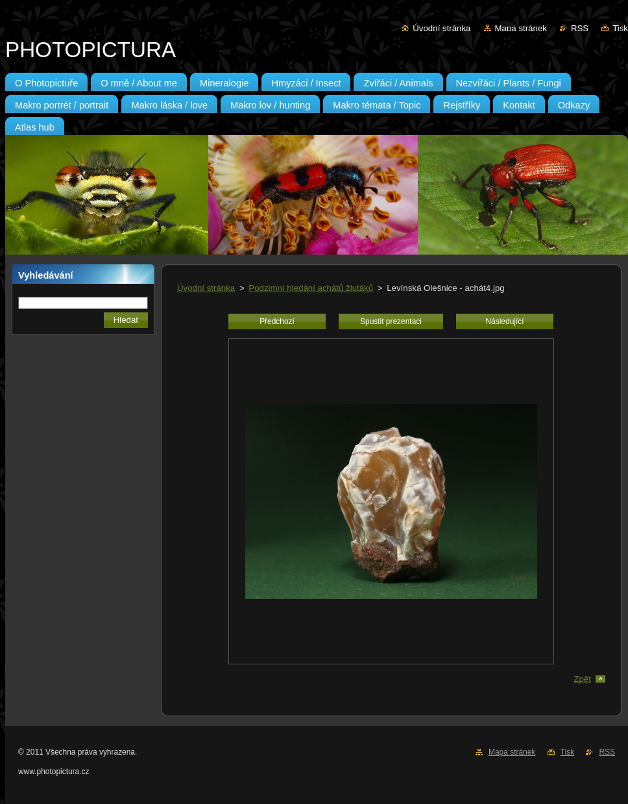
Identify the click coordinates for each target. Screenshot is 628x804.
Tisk (620, 28)
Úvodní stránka (441, 28)
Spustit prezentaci (391, 321)
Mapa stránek (521, 28)
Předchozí (277, 321)
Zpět (582, 679)
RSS (579, 28)
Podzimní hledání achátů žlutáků (310, 288)
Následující (504, 321)
